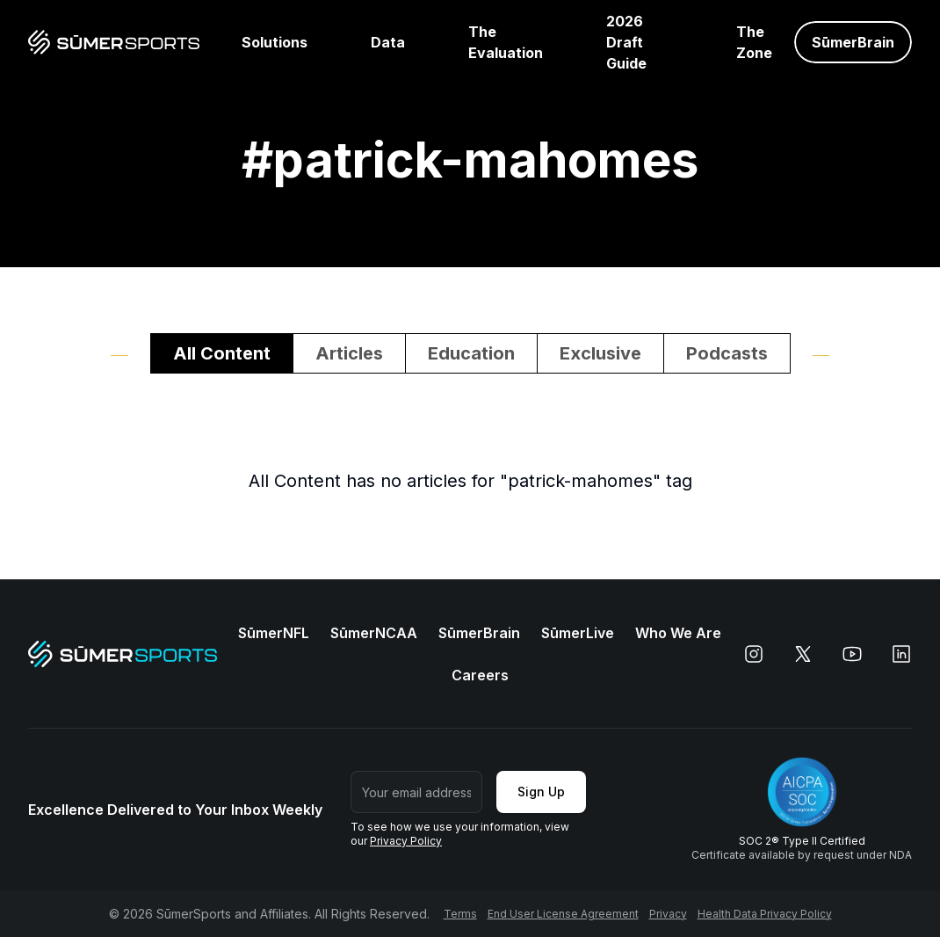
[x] (802, 654)
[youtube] (852, 654)
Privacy (668, 913)
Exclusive (600, 353)
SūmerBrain (479, 633)
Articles (349, 353)
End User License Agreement (563, 913)
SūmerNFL (273, 633)
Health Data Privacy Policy (765, 913)
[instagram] (753, 654)
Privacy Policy (406, 840)
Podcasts (727, 353)
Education (471, 353)
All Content (222, 353)
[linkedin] (901, 654)
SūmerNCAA (373, 633)
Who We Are (678, 633)
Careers (480, 675)
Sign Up (541, 791)
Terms (460, 913)
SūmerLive (577, 633)
